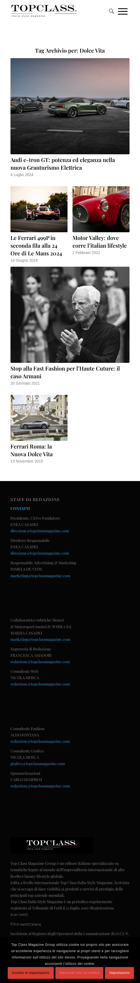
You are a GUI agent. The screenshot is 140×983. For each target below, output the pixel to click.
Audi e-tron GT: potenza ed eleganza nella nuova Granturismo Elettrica (62, 163)
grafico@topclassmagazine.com (37, 763)
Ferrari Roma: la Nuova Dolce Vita (31, 450)
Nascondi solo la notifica (79, 973)
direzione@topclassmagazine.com (39, 530)
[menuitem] (111, 11)
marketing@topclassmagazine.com (40, 575)
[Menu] (123, 11)
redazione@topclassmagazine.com (40, 661)
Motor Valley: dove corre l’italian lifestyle (99, 241)
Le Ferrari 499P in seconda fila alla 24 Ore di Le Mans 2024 (36, 245)
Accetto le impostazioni (31, 973)
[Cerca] (111, 11)
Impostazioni (119, 973)
